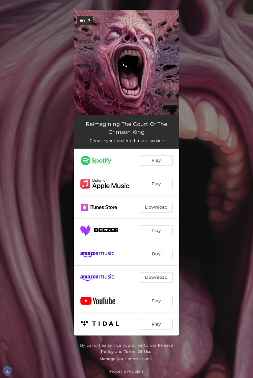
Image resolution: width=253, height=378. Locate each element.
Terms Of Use (138, 351)
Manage (107, 358)
